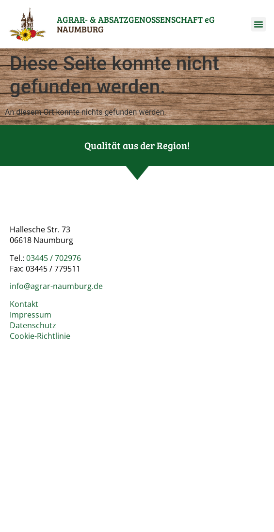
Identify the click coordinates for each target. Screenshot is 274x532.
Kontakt (24, 304)
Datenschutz (33, 325)
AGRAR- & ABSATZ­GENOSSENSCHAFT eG (136, 24)
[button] (258, 24)
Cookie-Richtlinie (40, 336)
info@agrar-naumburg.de (56, 286)
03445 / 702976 (53, 258)
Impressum (30, 314)
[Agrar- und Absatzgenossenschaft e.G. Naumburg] (137, 425)
